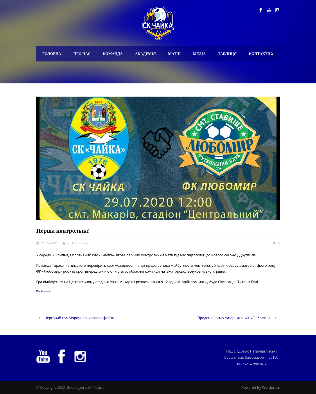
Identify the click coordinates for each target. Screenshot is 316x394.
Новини (82, 243)
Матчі (174, 54)
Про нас (82, 54)
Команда (113, 54)
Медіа (199, 54)
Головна (51, 54)
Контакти (259, 54)
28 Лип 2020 (49, 243)
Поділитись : (44, 291)
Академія (145, 54)
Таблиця (227, 54)
